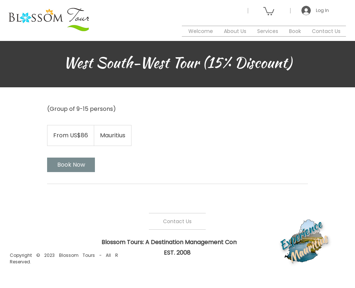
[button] (268, 10)
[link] (71, 165)
